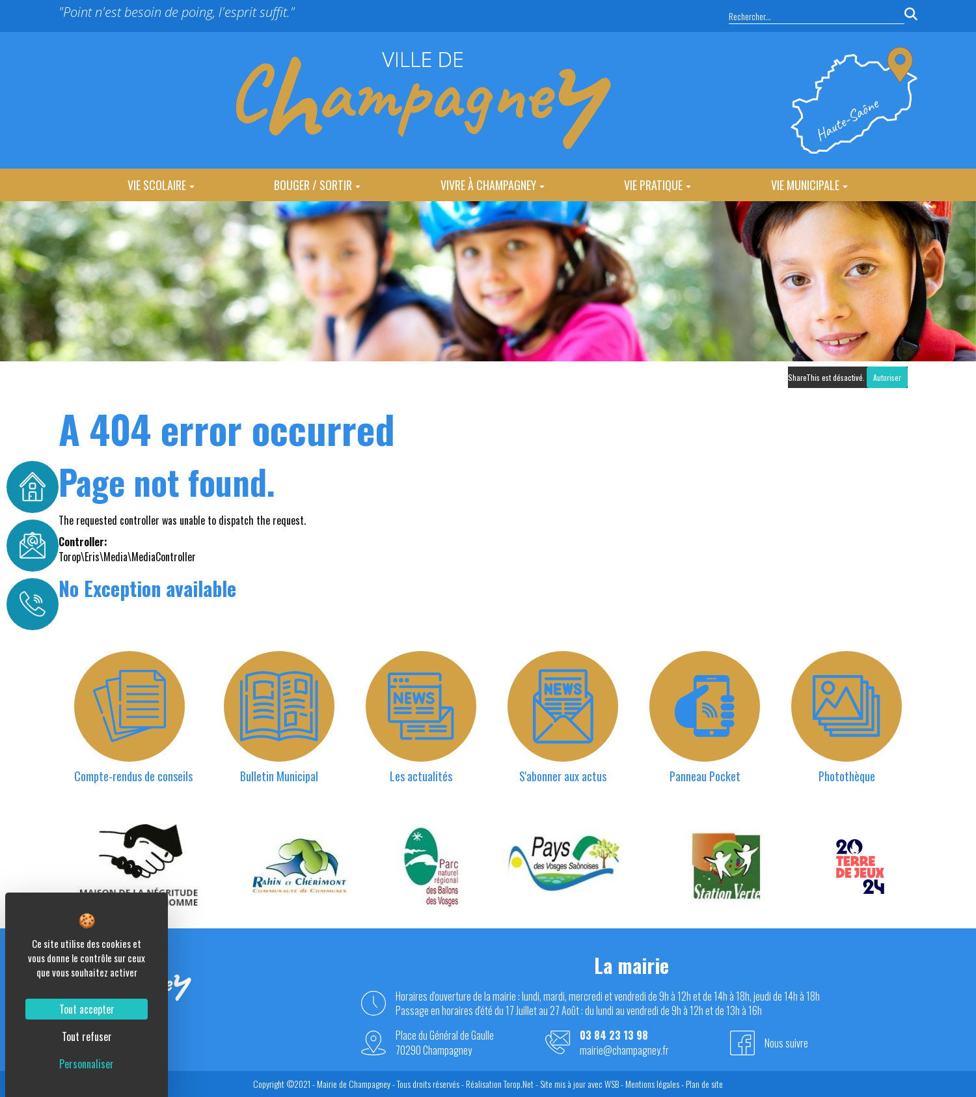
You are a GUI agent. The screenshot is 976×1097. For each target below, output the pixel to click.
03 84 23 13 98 (614, 1035)
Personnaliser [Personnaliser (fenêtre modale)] (86, 1064)
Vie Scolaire (161, 184)
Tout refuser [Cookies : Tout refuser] (87, 1036)
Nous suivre (786, 1043)
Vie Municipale (809, 184)
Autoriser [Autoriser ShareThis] (887, 377)
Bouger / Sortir (317, 184)
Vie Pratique (657, 184)
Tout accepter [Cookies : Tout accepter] (87, 1009)
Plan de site (704, 1083)
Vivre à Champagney (493, 184)
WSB (611, 1083)
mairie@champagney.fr (624, 1050)
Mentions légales (652, 1083)
